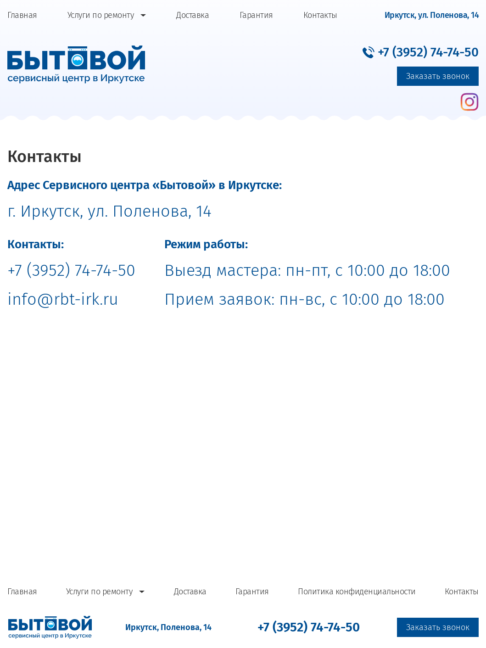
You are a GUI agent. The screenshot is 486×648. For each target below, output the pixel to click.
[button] (421, 51)
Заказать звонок (437, 76)
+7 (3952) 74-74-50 (71, 270)
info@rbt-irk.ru (62, 299)
